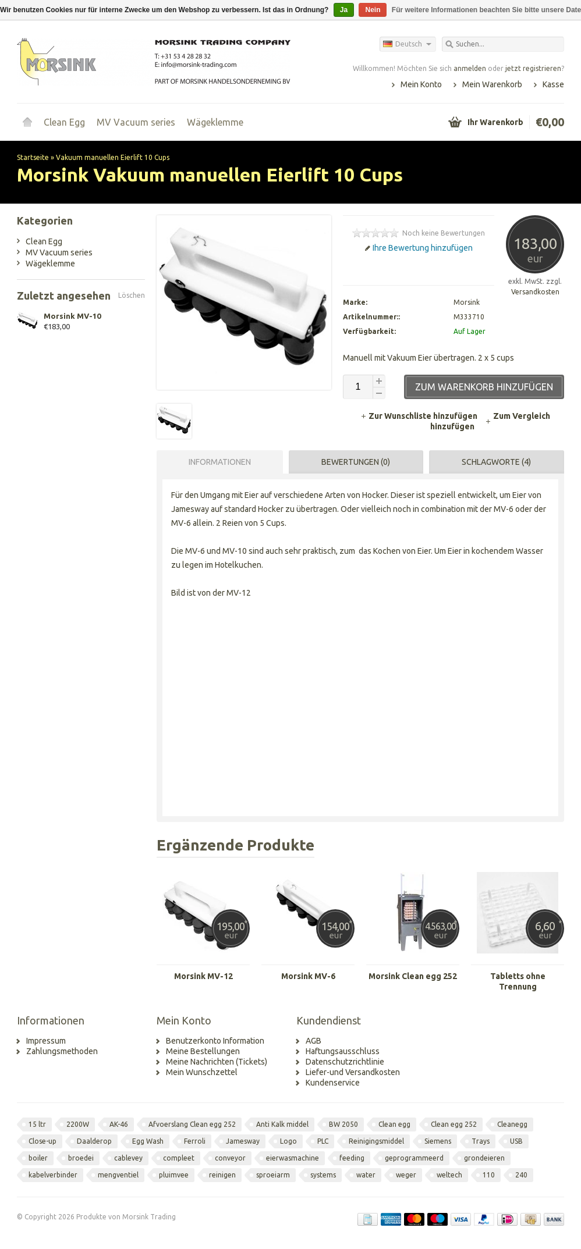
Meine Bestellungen (203, 1051)
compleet (178, 1158)
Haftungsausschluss (343, 1051)
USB (516, 1141)
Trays (481, 1141)
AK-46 (118, 1124)
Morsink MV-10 (72, 316)
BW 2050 (343, 1124)
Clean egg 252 (454, 1124)
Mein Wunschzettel (202, 1072)
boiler (38, 1158)
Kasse (553, 84)
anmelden (470, 68)
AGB (313, 1040)
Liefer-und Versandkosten (353, 1072)
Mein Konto (421, 84)
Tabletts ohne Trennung (517, 981)
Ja (344, 10)
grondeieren (484, 1158)
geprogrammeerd (414, 1158)
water (365, 1175)
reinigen (222, 1175)
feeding (351, 1158)
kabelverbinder (53, 1175)
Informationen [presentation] (220, 462)
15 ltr (37, 1124)
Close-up (42, 1141)
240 (521, 1175)
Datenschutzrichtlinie (345, 1061)
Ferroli (195, 1141)
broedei (81, 1158)
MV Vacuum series (136, 122)
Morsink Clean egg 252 (413, 976)
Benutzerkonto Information (215, 1040)
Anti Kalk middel (282, 1124)
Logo (288, 1141)
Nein (372, 10)
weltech (449, 1175)
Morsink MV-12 (203, 976)
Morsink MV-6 (308, 976)
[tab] (217, 462)
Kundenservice (333, 1082)
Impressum (46, 1040)
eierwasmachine (292, 1158)
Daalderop (94, 1141)
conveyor (230, 1158)
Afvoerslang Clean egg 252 (192, 1124)
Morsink (467, 302)
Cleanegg (512, 1124)
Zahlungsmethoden (62, 1051)
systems (323, 1175)
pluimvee (174, 1175)
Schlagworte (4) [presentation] (496, 462)
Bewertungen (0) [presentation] (355, 462)
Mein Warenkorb (492, 84)
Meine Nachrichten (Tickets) (216, 1061)
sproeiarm (273, 1175)
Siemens (437, 1141)
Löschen (131, 295)
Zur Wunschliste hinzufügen (419, 416)
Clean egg (394, 1124)
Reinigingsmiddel (376, 1141)
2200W (77, 1124)
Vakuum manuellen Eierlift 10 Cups (112, 157)
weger (406, 1175)
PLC (322, 1141)
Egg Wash (148, 1141)
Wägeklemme (215, 122)
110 (489, 1175)
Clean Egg (64, 122)
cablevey (128, 1158)
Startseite (27, 122)
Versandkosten (535, 292)
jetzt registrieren (533, 68)
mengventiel (118, 1175)
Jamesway (243, 1141)
